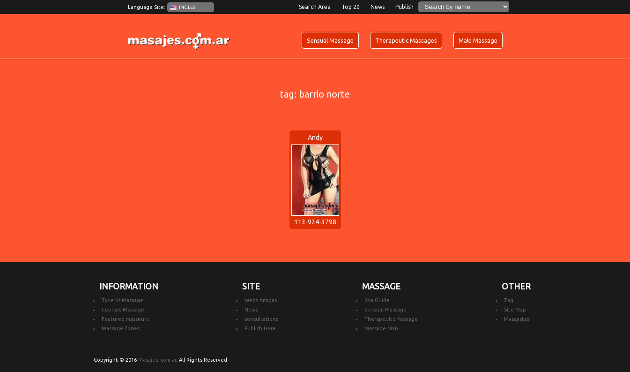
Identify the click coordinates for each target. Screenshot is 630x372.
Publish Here (260, 328)
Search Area (315, 7)
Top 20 (350, 7)
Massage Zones (121, 328)
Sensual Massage (330, 40)
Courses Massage (123, 309)
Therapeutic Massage (391, 319)
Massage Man (381, 328)
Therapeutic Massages (406, 40)
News (378, 7)
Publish (404, 7)
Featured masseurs (125, 319)
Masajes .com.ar (157, 360)
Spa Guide (377, 300)
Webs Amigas (261, 300)
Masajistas (516, 319)
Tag (508, 300)
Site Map (515, 309)
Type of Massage (122, 300)
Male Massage (478, 40)
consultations (261, 319)
